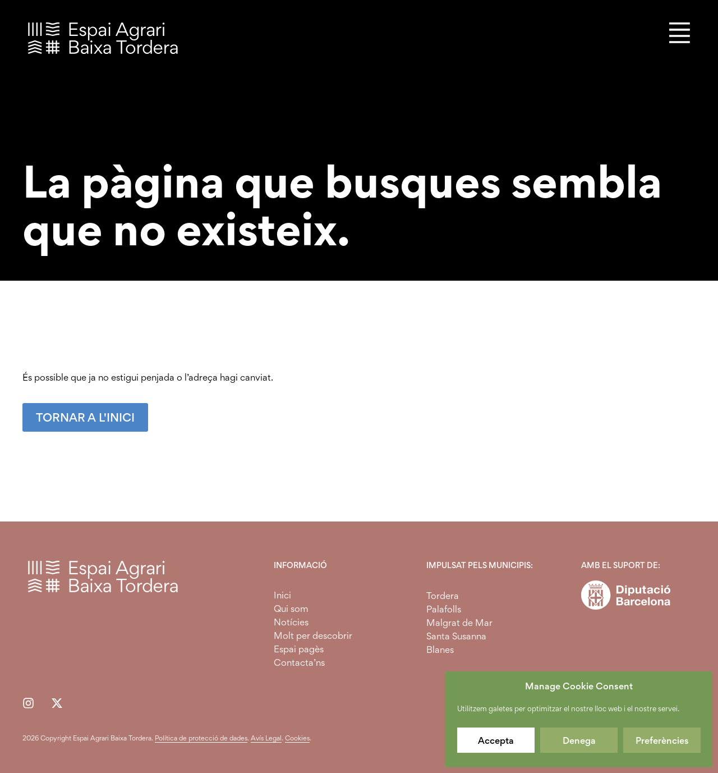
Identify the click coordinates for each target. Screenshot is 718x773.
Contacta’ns (299, 662)
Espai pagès (299, 649)
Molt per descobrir (313, 635)
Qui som (291, 608)
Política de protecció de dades (201, 738)
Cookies (297, 738)
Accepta (496, 740)
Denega (579, 740)
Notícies (291, 622)
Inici (282, 595)
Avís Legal (266, 738)
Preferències (662, 740)
